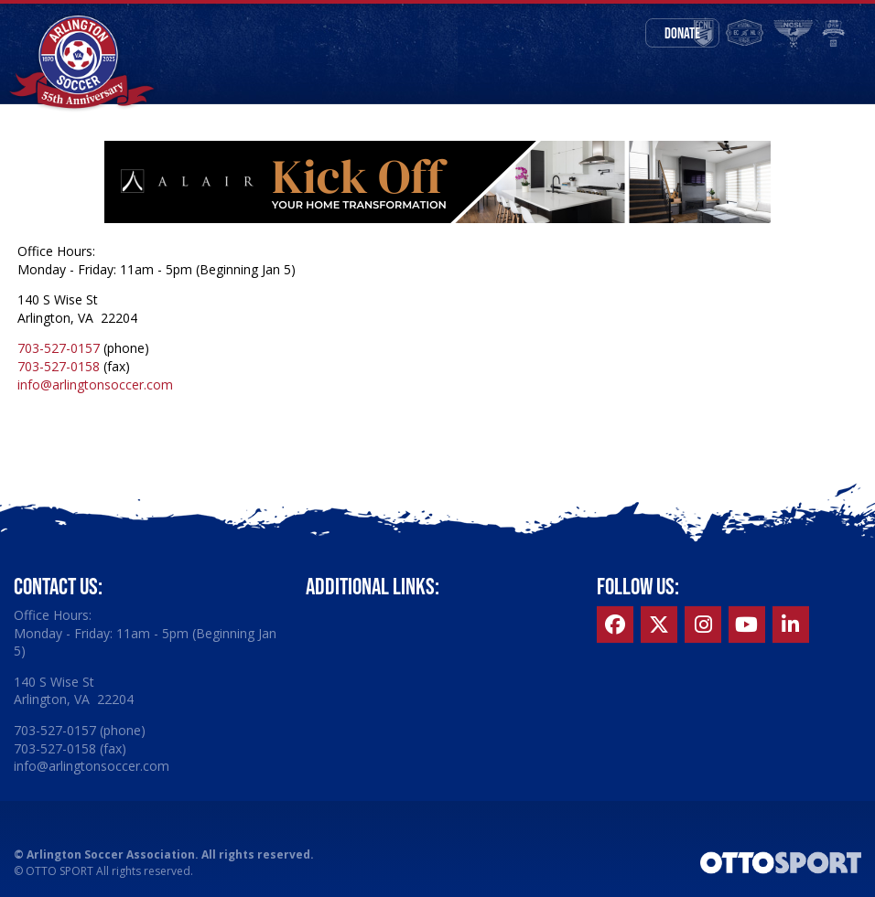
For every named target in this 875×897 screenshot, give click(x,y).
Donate (682, 33)
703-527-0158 (58, 366)
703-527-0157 (58, 348)
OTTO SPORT (59, 871)
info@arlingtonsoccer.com (95, 384)
